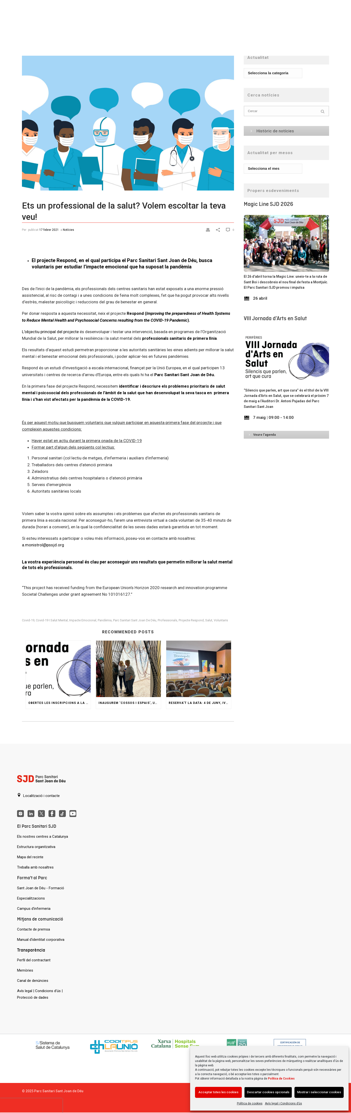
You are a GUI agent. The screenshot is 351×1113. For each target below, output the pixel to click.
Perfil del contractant (33, 960)
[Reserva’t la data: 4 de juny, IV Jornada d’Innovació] (198, 669)
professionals (167, 620)
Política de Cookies (281, 1078)
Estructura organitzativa (36, 847)
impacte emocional (82, 620)
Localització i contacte (38, 795)
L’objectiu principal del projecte (50, 331)
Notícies (68, 230)
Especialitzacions (31, 898)
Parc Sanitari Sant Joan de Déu (134, 620)
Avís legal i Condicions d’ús (283, 1103)
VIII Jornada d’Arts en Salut (275, 318)
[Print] (208, 229)
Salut (208, 620)
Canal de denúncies (32, 980)
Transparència (31, 950)
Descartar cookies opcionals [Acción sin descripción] (268, 1092)
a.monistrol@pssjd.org (43, 544)
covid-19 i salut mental (52, 620)
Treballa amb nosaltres (35, 867)
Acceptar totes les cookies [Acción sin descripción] (218, 1092)
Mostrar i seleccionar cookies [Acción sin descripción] (319, 1092)
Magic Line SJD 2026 (268, 204)
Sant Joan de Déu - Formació (40, 888)
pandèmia (105, 620)
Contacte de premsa (33, 929)
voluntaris (221, 620)
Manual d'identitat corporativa (40, 939)
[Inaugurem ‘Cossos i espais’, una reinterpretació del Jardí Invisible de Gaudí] (128, 669)
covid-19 (28, 620)
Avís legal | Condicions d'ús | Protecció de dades (40, 994)
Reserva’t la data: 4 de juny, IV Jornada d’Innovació (200, 703)
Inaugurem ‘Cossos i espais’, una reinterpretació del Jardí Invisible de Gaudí (129, 703)
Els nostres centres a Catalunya (42, 836)
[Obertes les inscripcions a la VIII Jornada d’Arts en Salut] (58, 669)
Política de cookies (250, 1103)
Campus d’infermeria (33, 908)
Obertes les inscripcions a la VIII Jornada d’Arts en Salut (59, 703)
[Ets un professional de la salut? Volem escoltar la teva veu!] (128, 120)
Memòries (25, 970)
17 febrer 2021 (49, 230)
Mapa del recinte (30, 857)
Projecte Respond (191, 620)
